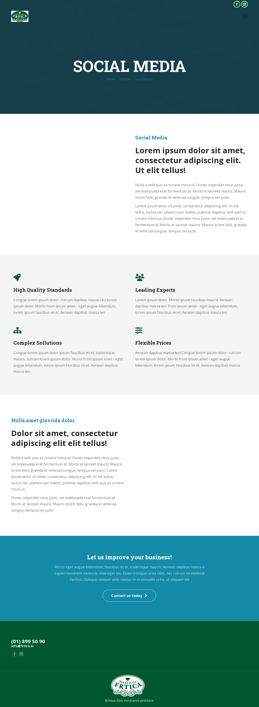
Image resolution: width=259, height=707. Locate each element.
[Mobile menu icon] (245, 16)
